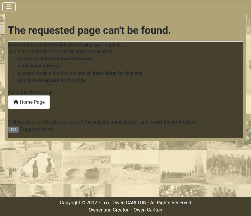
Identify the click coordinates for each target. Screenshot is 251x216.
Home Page (29, 102)
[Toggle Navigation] (9, 6)
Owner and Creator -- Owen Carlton (125, 210)
